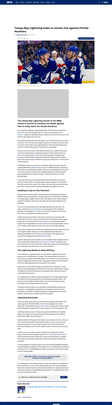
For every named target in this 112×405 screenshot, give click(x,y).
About (19, 399)
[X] (102, 2)
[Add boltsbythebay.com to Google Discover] (86, 38)
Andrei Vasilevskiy (45, 236)
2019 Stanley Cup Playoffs (47, 242)
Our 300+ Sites (73, 399)
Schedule (29, 2)
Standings (36, 2)
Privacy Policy (42, 402)
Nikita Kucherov (61, 334)
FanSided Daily (89, 399)
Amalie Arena (22, 132)
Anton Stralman (35, 209)
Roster (42, 2)
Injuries (48, 2)
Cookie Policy (73, 402)
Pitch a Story (21, 402)
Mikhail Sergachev (37, 167)
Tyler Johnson (49, 334)
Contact (55, 399)
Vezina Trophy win (45, 306)
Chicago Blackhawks (45, 221)
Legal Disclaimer (90, 402)
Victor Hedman (37, 211)
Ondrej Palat (58, 320)
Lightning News (27, 388)
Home (19, 388)
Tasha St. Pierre (21, 35)
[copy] (27, 38)
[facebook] (99, 2)
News (17, 2)
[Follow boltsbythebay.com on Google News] (63, 377)
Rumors (22, 2)
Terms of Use (57, 402)
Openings (41, 399)
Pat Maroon (36, 155)
